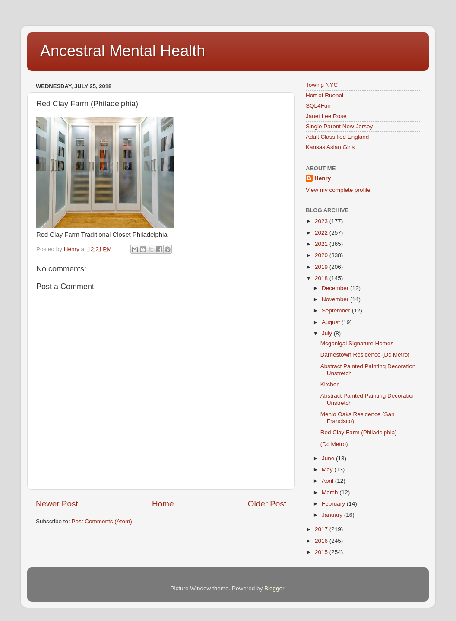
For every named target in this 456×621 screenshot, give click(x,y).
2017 (322, 529)
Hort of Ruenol (324, 95)
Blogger (274, 588)
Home (163, 503)
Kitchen (330, 384)
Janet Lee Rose (326, 116)
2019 (322, 267)
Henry (322, 178)
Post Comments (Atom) (102, 521)
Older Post (267, 503)
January (333, 515)
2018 (322, 278)
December (336, 288)
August (332, 322)
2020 (322, 255)
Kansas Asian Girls (330, 147)
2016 (322, 541)
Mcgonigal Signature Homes (357, 343)
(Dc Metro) (334, 444)
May (328, 469)
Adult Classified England (337, 137)
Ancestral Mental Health (122, 51)
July (328, 333)
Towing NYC (322, 85)
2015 (322, 552)
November (336, 299)
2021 (322, 244)
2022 (322, 232)
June (329, 458)
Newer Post (57, 503)
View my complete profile (338, 190)
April (328, 481)
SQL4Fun (318, 105)
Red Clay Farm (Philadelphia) (358, 432)
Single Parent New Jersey (339, 126)
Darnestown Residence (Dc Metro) (365, 354)
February (334, 503)
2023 (322, 221)
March (330, 492)
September (337, 310)
